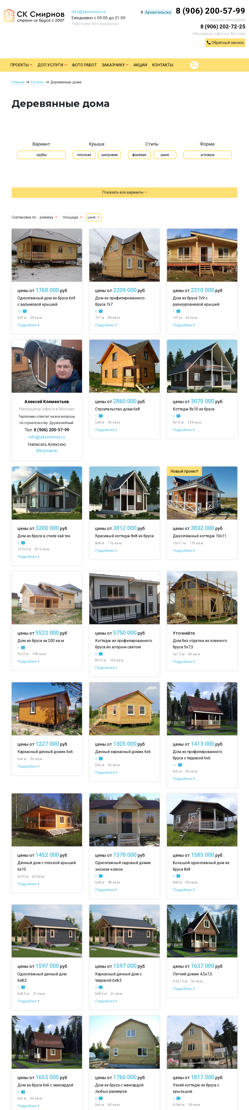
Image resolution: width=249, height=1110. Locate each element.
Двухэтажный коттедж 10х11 (199, 536)
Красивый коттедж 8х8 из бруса (124, 536)
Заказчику (115, 64)
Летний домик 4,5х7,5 (192, 974)
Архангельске (158, 12)
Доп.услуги (52, 64)
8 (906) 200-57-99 (210, 11)
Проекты (21, 64)
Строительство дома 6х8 (117, 409)
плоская (84, 155)
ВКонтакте (46, 450)
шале (165, 155)
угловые (208, 155)
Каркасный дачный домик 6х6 (45, 751)
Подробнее (28, 325)
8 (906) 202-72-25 (222, 27)
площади (73, 217)
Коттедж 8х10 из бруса (193, 409)
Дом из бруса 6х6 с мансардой (45, 1085)
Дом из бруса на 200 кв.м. (41, 640)
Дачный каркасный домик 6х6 (123, 751)
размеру (49, 217)
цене (94, 217)
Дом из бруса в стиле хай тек (43, 536)
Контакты (162, 64)
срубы (41, 155)
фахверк (139, 155)
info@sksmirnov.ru (89, 11)
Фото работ (84, 64)
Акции (140, 64)
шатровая (109, 155)
